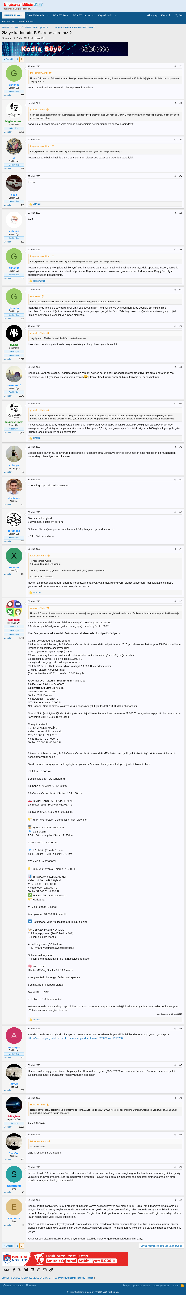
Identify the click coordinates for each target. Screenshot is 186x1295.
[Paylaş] (175, 66)
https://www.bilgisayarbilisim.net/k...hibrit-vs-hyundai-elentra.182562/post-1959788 (75, 1038)
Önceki (9, 59)
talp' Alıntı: (35, 296)
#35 (180, 213)
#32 (180, 103)
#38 (180, 326)
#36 (180, 249)
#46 (180, 1028)
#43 (180, 512)
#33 (180, 139)
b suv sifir (39, 38)
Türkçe (31, 1285)
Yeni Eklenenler (36, 15)
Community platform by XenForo (93, 1292)
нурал (8, 38)
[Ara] (178, 15)
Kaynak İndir (105, 15)
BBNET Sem (60, 15)
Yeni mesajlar (8, 21)
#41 (180, 447)
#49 (180, 1134)
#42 (180, 479)
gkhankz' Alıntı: (37, 109)
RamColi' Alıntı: (37, 1104)
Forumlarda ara (25, 21)
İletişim (126, 1285)
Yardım (175, 1285)
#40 (180, 403)
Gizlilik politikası (161, 1285)
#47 (180, 1065)
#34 (180, 176)
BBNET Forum (13, 15)
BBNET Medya (81, 15)
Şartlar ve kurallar (141, 1285)
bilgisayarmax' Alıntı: (40, 146)
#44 (180, 549)
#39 (180, 367)
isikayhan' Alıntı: (38, 1141)
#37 (180, 290)
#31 (180, 66)
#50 (180, 1167)
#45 (180, 601)
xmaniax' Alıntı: (37, 608)
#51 (180, 1200)
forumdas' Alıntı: (38, 555)
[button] (48, 15)
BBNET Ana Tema (12, 1285)
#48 (180, 1098)
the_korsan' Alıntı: (39, 73)
